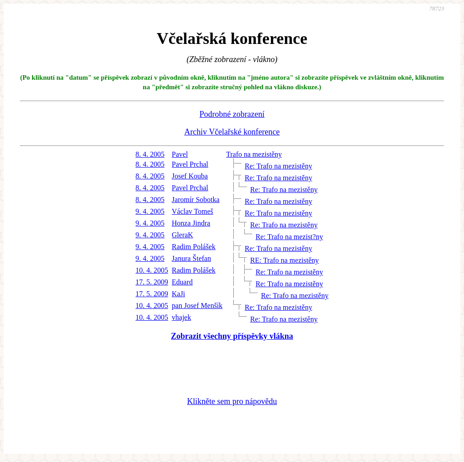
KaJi (178, 294)
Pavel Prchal (190, 164)
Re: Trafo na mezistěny (278, 166)
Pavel (180, 154)
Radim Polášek (193, 246)
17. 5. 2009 (151, 282)
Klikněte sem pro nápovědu (232, 401)
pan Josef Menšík (197, 305)
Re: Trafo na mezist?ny (289, 237)
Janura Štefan (191, 258)
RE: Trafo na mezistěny (284, 260)
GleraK (182, 235)
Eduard (182, 282)
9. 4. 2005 (149, 211)
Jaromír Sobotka (195, 199)
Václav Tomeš (192, 211)
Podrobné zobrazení (231, 114)
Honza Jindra (191, 223)
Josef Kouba (190, 176)
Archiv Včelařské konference (232, 131)
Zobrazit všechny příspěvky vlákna (232, 336)
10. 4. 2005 (151, 270)
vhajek (181, 317)
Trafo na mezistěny (254, 154)
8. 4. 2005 (149, 154)
